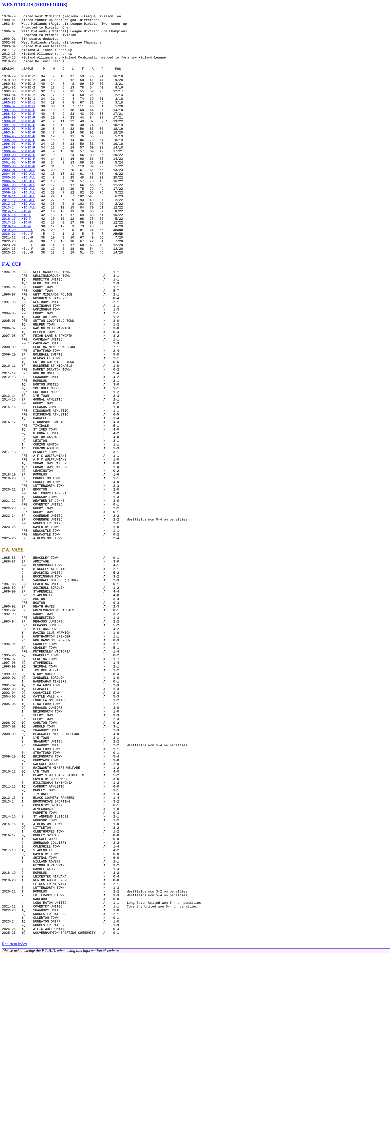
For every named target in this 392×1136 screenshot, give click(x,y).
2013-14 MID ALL (18, 247)
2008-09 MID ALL (18, 224)
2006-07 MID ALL (18, 215)
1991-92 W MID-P (18, 148)
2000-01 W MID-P (18, 188)
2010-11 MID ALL (18, 233)
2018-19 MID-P (16, 269)
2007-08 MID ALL (18, 220)
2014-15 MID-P (16, 251)
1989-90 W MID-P (18, 139)
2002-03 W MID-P (18, 197)
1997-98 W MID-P (18, 175)
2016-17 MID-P (16, 260)
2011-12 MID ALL (18, 238)
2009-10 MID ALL (18, 229)
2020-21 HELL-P (17, 278)
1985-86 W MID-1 (18, 121)
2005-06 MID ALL (18, 211)
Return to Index (14, 1124)
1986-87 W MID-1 (18, 125)
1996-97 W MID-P (18, 170)
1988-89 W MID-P (18, 134)
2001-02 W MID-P (18, 193)
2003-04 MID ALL (18, 202)
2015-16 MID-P (16, 256)
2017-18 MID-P (16, 265)
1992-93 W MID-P (18, 152)
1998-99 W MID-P (18, 179)
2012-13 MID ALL (18, 242)
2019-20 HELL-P (17, 274)
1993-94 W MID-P (18, 157)
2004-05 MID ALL (18, 206)
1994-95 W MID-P (18, 161)
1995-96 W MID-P (18, 166)
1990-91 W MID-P (18, 143)
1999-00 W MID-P (18, 184)
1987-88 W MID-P (18, 130)
